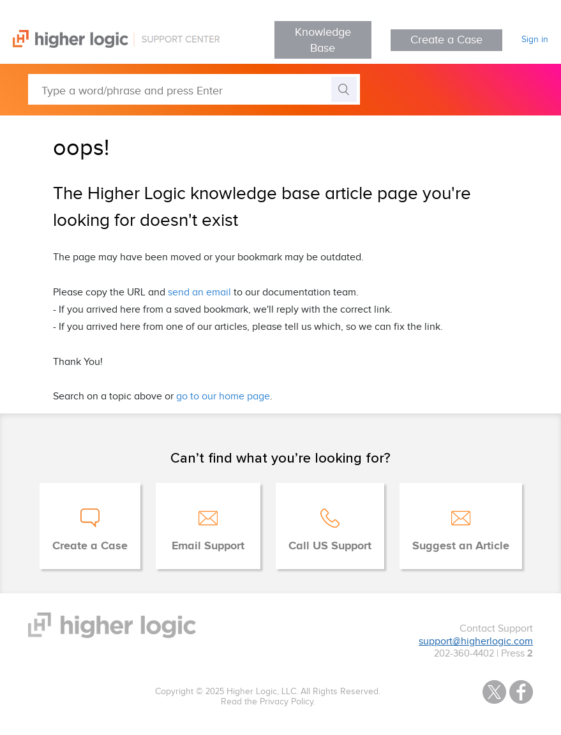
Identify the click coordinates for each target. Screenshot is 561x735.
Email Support (208, 546)
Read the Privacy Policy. (268, 702)
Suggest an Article (460, 546)
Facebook (521, 692)
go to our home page (223, 396)
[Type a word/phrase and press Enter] (194, 89)
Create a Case (446, 40)
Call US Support (329, 546)
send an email (199, 292)
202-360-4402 (464, 654)
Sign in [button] (534, 39)
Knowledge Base (323, 40)
